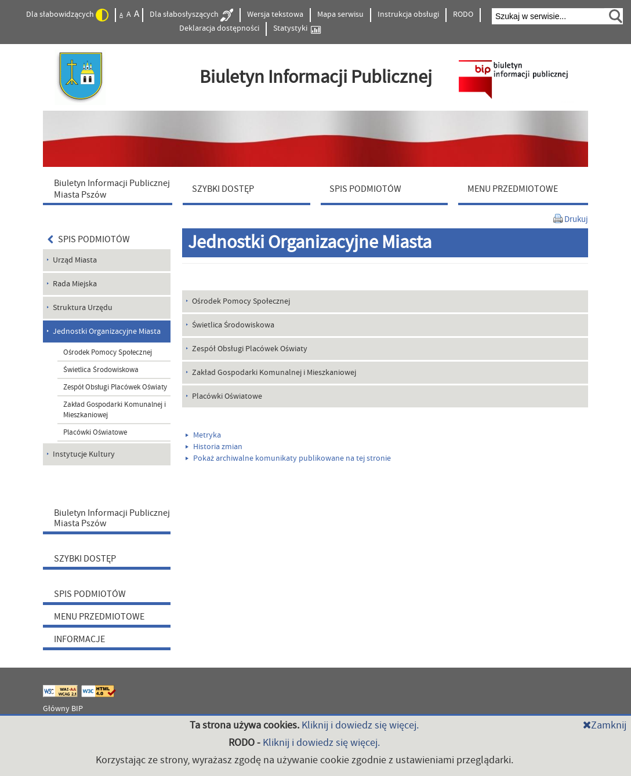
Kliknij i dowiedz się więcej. (360, 725)
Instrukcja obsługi (408, 14)
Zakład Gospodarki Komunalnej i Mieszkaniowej (114, 410)
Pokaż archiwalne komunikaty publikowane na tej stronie (288, 458)
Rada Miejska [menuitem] (75, 284)
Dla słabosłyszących (191, 15)
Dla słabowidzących (67, 15)
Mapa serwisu (340, 14)
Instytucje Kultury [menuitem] (84, 454)
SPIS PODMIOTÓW (89, 239)
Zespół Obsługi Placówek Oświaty (115, 387)
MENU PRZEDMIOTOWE (99, 616)
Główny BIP (63, 709)
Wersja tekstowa (275, 14)
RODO (463, 14)
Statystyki (297, 28)
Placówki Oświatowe (95, 432)
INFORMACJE (79, 639)
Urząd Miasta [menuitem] (75, 260)
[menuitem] (110, 188)
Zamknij (604, 725)
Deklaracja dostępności (219, 28)
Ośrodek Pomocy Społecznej (107, 352)
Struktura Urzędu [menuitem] (83, 308)
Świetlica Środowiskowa (101, 369)
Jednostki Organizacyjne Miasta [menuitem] (107, 331)
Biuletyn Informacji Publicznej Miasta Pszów (112, 518)
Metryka (203, 435)
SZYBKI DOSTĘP (85, 558)
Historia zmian (214, 447)
